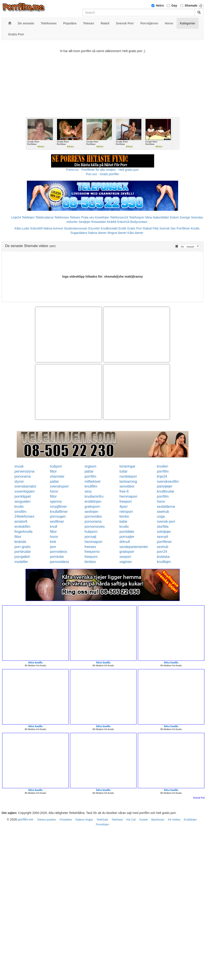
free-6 (124, 491)
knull (53, 526)
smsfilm (20, 511)
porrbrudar (23, 551)
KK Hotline (174, 819)
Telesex (75, 217)
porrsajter (127, 537)
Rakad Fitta (151, 228)
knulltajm (164, 562)
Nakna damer (97, 233)
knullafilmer (59, 511)
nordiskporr (128, 476)
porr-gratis (23, 547)
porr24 (162, 551)
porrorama (23, 476)
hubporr (56, 466)
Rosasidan (98, 222)
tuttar (123, 471)
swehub (163, 511)
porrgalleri (22, 557)
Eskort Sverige (180, 217)
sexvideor (127, 486)
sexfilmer (57, 521)
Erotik (122, 228)
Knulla (195, 228)
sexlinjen (91, 511)
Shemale (191, 5)
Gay (174, 5)
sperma (56, 501)
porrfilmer (164, 542)
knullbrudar (165, 491)
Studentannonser (76, 228)
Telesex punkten (46, 819)
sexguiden (23, 501)
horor (54, 491)
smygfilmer (58, 506)
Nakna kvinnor (53, 228)
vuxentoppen (25, 491)
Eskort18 (123, 222)
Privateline (66, 819)
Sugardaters (78, 233)
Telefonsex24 (119, 217)
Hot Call (131, 819)
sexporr (125, 557)
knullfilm (91, 486)
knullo (19, 506)
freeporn (91, 557)
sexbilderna (166, 506)
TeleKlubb (102, 819)
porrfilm (163, 471)
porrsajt (90, 537)
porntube (57, 557)
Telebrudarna (44, 217)
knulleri (162, 466)
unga (161, 516)
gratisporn (92, 506)
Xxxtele (143, 819)
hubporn (91, 531)
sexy (88, 491)
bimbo (124, 516)
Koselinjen (102, 217)
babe (123, 521)
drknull (125, 542)
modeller (21, 562)
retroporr (126, 511)
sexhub (162, 547)
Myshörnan (157, 819)
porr (53, 547)
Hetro (160, 5)
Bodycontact (138, 222)
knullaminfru (94, 496)
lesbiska (163, 557)
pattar (89, 471)
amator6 (21, 521)
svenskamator (26, 486)
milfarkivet (92, 481)
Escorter (94, 228)
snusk (19, 466)
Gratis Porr (134, 228)
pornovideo (93, 516)
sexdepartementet (134, 547)
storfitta (162, 526)
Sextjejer (84, 222)
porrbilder (127, 531)
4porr (124, 506)
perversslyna (25, 471)
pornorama (93, 521)
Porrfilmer (183, 228)
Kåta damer (135, 233)
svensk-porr (166, 521)
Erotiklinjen (190, 819)
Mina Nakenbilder (157, 217)
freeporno (92, 551)
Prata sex (87, 217)
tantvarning (128, 481)
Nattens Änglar (84, 819)
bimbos (90, 562)
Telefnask (117, 819)
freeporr (126, 501)
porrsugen (58, 516)
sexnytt (162, 537)
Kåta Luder (22, 228)
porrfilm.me (25, 819)
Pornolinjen (102, 824)
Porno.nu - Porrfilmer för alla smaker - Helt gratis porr (102, 169)
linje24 (162, 476)
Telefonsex (61, 217)
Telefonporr (136, 217)
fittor (53, 471)
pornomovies (95, 526)
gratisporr (127, 551)
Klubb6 (111, 222)
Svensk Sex (167, 228)
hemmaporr (129, 496)
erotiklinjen (93, 501)
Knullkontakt (109, 228)
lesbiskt (20, 542)
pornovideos (59, 562)
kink (53, 542)
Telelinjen (28, 217)
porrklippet (23, 496)
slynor (19, 481)
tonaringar (127, 466)
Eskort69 (36, 228)
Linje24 (16, 217)
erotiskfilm (22, 526)
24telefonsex (25, 516)
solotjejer (164, 531)
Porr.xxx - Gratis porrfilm (102, 174)
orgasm (90, 466)
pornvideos (58, 551)
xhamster (57, 476)
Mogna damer (116, 233)
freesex (90, 547)
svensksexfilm (168, 481)
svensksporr (59, 486)
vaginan (126, 562)
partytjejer (164, 486)
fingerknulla (24, 531)
